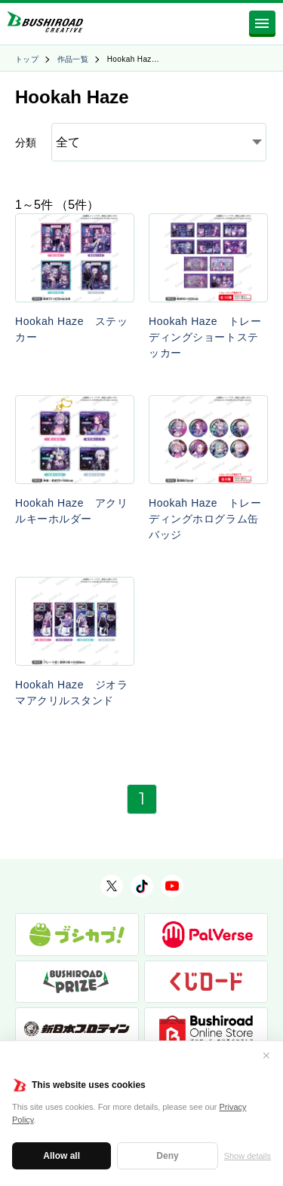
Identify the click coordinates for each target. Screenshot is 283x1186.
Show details (247, 1155)
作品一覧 (73, 59)
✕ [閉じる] (266, 1056)
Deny (167, 1156)
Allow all (61, 1156)
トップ (26, 59)
